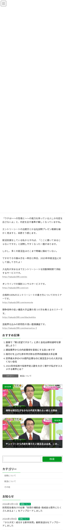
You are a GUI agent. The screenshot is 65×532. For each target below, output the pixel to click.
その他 (7, 487)
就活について (25, 376)
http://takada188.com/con (15, 287)
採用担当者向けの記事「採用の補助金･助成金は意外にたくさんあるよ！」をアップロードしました (32, 509)
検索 (52, 459)
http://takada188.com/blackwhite (19, 317)
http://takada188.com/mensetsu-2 (19, 328)
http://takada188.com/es (14, 276)
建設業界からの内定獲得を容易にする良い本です (30, 349)
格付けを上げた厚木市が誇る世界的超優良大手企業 (31, 354)
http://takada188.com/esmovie (17, 302)
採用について (10, 475)
